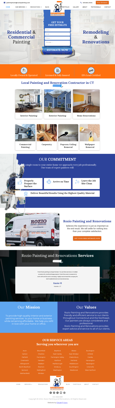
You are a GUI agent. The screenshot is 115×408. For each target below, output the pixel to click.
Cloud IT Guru (62, 403)
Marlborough (57, 364)
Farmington (41, 357)
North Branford (24, 367)
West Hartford (90, 370)
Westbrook (74, 370)
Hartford (57, 360)
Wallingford (41, 370)
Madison (41, 364)
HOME (8, 7)
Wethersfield (24, 373)
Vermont (25, 370)
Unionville (90, 367)
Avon (25, 351)
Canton (24, 354)
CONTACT (107, 7)
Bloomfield (41, 351)
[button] (21, 7)
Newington (90, 364)
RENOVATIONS (35, 7)
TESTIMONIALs (96, 7)
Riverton (41, 367)
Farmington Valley (57, 357)
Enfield (90, 354)
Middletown (74, 364)
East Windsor (74, 354)
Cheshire (41, 354)
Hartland (74, 360)
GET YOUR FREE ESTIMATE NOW (87, 238)
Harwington (90, 360)
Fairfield (25, 357)
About (84, 7)
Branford (57, 351)
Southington (74, 367)
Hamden (41, 360)
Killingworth (24, 364)
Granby (90, 357)
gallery (76, 7)
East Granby (57, 354)
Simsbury (57, 367)
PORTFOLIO (77, 384)
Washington (57, 370)
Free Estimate (102, 2)
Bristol (74, 351)
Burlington (90, 351)
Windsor (41, 373)
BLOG (68, 384)
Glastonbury (73, 357)
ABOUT (86, 384)
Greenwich (25, 360)
